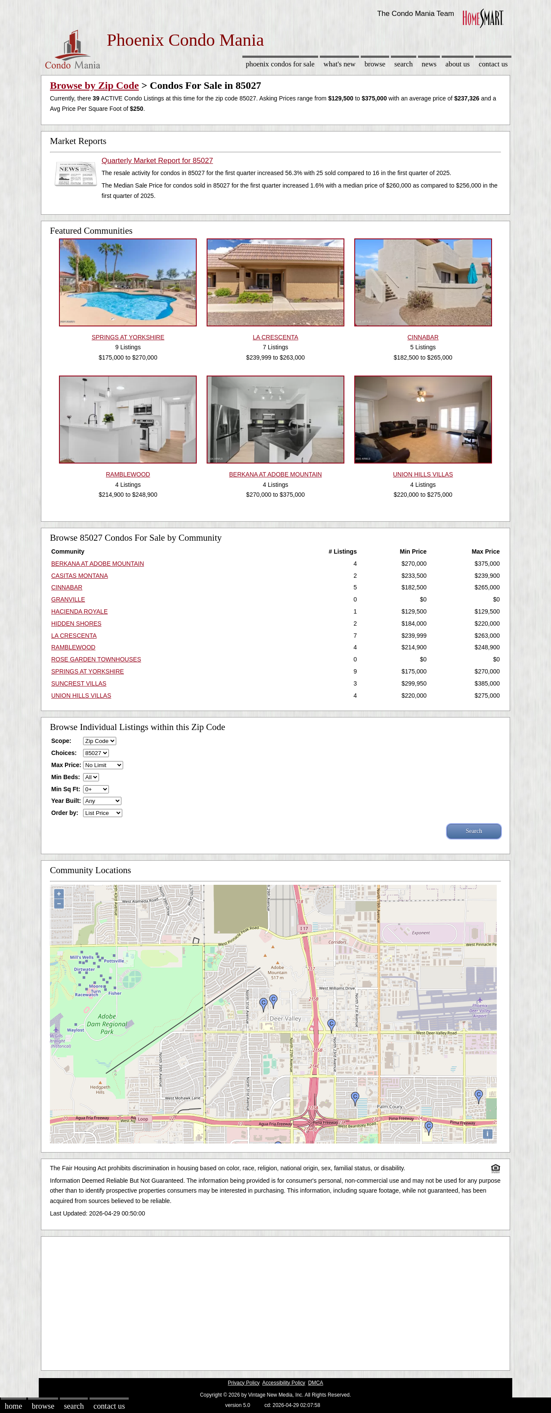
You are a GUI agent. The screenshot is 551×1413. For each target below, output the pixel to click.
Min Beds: (65, 777)
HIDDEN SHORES (76, 623)
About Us (458, 64)
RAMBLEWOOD (73, 647)
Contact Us (493, 64)
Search (403, 64)
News (429, 64)
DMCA (315, 1383)
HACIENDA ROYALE (79, 611)
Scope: (61, 740)
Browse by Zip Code (94, 85)
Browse (375, 64)
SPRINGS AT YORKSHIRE (87, 671)
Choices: (64, 752)
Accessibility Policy (283, 1383)
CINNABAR (66, 587)
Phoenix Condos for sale (280, 64)
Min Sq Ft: (65, 789)
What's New (340, 64)
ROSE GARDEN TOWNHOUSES (96, 659)
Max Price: (66, 764)
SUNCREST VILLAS (78, 683)
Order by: (64, 812)
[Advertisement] (275, 1301)
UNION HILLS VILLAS (81, 695)
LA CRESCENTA (74, 635)
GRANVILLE (68, 599)
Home (13, 1406)
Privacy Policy (244, 1383)
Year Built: (66, 800)
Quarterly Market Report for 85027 (157, 161)
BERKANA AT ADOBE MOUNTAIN (97, 563)
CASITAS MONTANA (79, 575)
